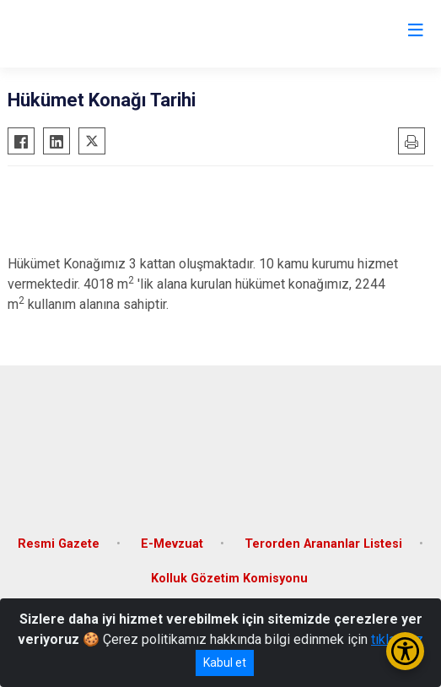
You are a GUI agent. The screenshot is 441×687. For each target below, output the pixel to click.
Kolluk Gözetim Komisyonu (229, 578)
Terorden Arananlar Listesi (323, 544)
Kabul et (224, 662)
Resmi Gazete (58, 544)
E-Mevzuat (172, 544)
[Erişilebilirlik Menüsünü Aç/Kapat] (405, 651)
